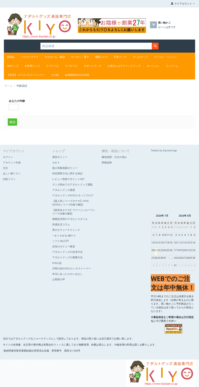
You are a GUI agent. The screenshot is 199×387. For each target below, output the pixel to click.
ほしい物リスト (12, 173)
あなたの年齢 (17, 101)
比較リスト (9, 179)
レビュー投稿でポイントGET (68, 179)
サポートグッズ (92, 65)
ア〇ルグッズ (140, 57)
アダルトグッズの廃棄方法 (67, 257)
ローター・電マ (80, 57)
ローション (153, 65)
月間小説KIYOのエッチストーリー (71, 268)
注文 (5, 168)
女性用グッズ (32, 65)
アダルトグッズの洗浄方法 (67, 252)
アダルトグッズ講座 (63, 190)
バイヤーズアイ (29, 57)
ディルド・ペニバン (165, 57)
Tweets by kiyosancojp (164, 150)
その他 (55, 74)
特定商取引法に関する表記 (67, 173)
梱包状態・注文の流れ (114, 157)
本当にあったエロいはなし (67, 274)
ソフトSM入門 (60, 241)
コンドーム (172, 65)
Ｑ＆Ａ (56, 162)
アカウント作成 (12, 162)
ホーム (8, 85)
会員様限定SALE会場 (77, 74)
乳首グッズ (120, 57)
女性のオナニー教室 (63, 246)
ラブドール (52, 65)
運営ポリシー (59, 157)
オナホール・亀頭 (55, 57)
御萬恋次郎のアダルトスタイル (70, 219)
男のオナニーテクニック (66, 230)
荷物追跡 (107, 162)
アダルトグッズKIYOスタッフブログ (72, 195)
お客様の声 (58, 279)
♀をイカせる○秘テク (64, 235)
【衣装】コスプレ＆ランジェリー (26, 74)
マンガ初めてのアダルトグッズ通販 (72, 184)
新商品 (11, 57)
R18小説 (57, 263)
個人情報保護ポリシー (65, 168)
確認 (12, 122)
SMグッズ (12, 65)
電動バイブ (101, 57)
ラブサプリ (71, 65)
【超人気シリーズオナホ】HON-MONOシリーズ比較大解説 (70, 202)
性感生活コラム (61, 224)
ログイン (8, 157)
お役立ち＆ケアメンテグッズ (124, 65)
